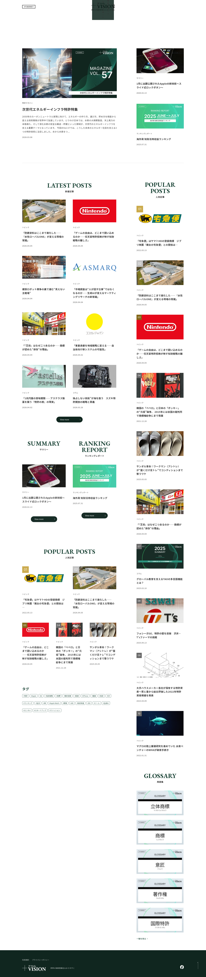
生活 (38, 705)
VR (109, 698)
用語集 (128, 16)
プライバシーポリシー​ (40, 939)
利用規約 (25, 939)
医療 (77, 698)
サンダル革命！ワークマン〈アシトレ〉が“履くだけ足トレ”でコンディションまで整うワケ (160, 472)
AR (72, 705)
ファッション (55, 712)
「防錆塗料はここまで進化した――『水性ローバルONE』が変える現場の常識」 (93, 628)
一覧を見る (141, 918)
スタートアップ (40, 712)
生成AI (106, 705)
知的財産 (81, 705)
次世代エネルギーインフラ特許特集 (50, 88)
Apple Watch (54, 705)
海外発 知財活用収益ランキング (154, 141)
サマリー (86, 16)
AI (41, 698)
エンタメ (27, 712)
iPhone (85, 698)
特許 (26, 698)
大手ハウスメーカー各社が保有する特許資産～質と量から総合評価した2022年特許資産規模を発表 (160, 693)
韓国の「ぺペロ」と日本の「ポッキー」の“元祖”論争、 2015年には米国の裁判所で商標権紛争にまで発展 (69, 679)
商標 (58, 698)
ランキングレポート (101, 16)
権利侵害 (68, 698)
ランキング (28, 705)
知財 (101, 698)
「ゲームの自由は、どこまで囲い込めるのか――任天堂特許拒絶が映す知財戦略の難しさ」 (160, 355)
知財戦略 (50, 698)
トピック (25, 229)
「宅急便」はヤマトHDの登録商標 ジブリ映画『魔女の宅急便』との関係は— (43, 628)
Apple (34, 698)
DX (89, 705)
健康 (94, 698)
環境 (65, 705)
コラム (75, 395)
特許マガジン (117, 16)
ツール (97, 705)
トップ (77, 16)
